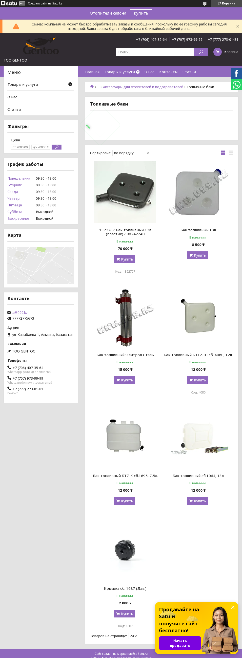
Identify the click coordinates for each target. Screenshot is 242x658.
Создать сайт (37, 3)
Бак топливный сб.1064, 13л (198, 476)
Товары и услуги (119, 71)
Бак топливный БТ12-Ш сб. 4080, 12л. (198, 355)
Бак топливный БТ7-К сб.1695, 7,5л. (125, 476)
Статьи (189, 71)
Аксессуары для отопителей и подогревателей (143, 87)
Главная (92, 71)
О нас (149, 71)
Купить (127, 259)
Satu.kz (143, 654)
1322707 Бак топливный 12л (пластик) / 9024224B (125, 232)
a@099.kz (20, 312)
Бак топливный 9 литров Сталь (125, 355)
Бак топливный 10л (198, 230)
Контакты (168, 71)
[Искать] (201, 52)
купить (141, 13)
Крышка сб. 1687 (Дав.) (125, 588)
